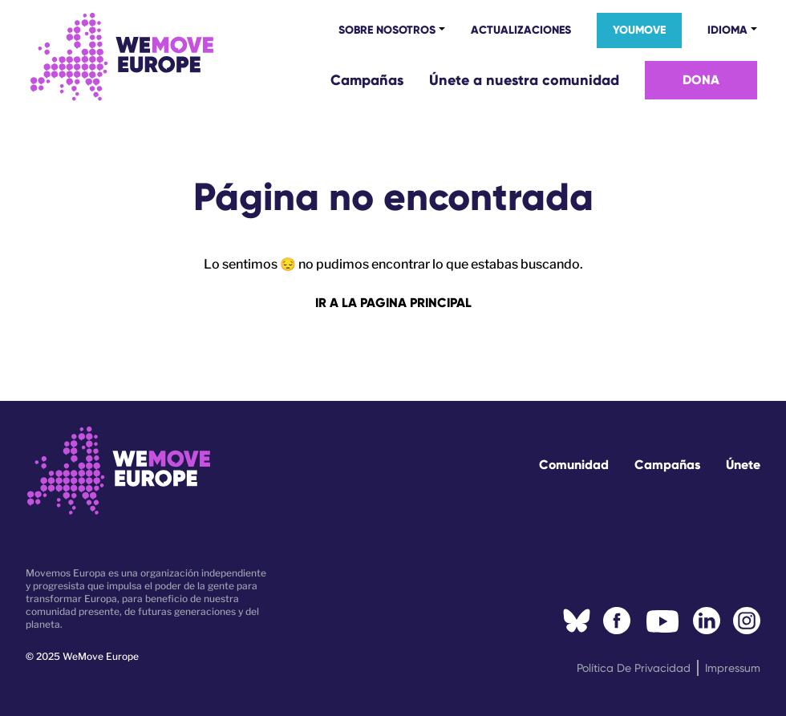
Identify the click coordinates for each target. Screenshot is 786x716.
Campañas (366, 80)
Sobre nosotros (387, 29)
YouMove (639, 30)
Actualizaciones (521, 30)
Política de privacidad (634, 667)
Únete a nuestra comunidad (524, 80)
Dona (701, 79)
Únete (743, 464)
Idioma (727, 29)
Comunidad (574, 464)
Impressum (732, 667)
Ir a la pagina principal (393, 302)
